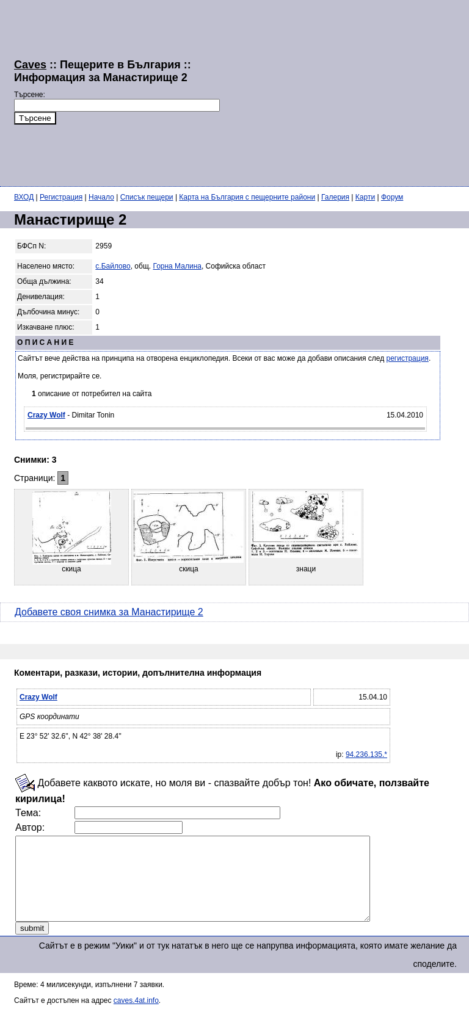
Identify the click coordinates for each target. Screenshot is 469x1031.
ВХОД (24, 197)
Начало (101, 197)
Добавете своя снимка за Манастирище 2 (109, 612)
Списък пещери (146, 197)
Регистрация (61, 197)
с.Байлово (112, 266)
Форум (392, 197)
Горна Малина (177, 266)
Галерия (335, 197)
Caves (30, 65)
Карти (365, 197)
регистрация (408, 358)
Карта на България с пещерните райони (247, 197)
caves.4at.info (136, 1017)
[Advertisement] (344, 91)
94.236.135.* (366, 754)
